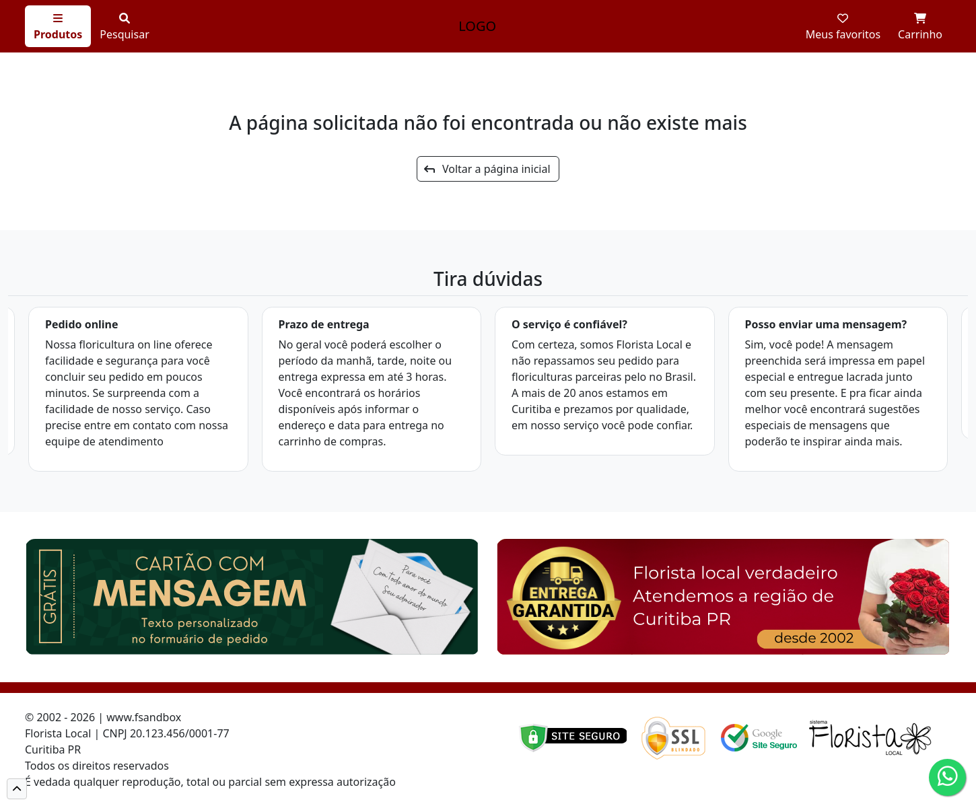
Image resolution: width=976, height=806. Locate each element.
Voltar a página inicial (487, 168)
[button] (17, 788)
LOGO (477, 26)
